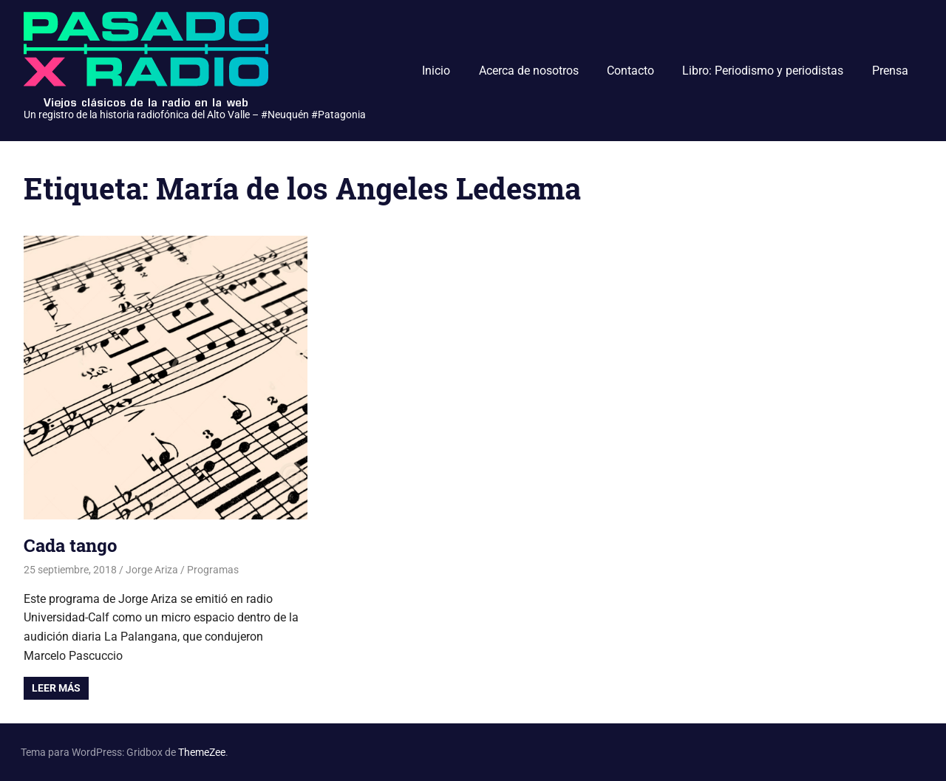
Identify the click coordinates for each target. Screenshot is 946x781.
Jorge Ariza (152, 570)
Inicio (436, 71)
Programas (213, 570)
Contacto (630, 71)
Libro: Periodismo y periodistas (762, 71)
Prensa (890, 71)
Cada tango (70, 545)
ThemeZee (201, 752)
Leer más (56, 688)
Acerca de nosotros (529, 71)
